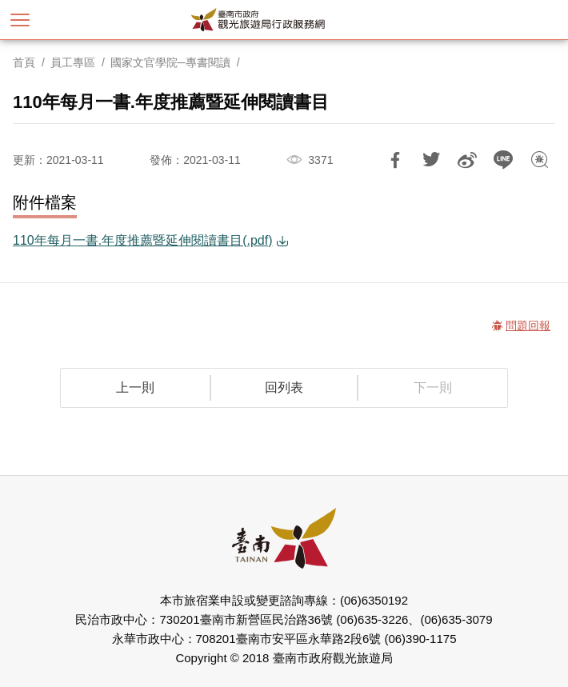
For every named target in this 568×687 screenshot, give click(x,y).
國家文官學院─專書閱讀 (170, 62)
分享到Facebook (395, 160)
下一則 (433, 387)
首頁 (24, 62)
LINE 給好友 (503, 160)
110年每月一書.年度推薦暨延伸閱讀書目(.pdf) (142, 240)
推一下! (431, 160)
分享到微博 (467, 160)
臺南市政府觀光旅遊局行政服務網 (284, 20)
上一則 (135, 387)
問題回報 (539, 160)
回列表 (284, 387)
